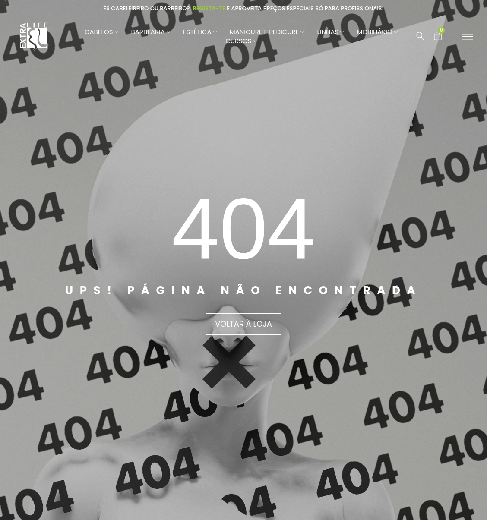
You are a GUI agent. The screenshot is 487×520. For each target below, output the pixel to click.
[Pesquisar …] (420, 36)
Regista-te (209, 8)
